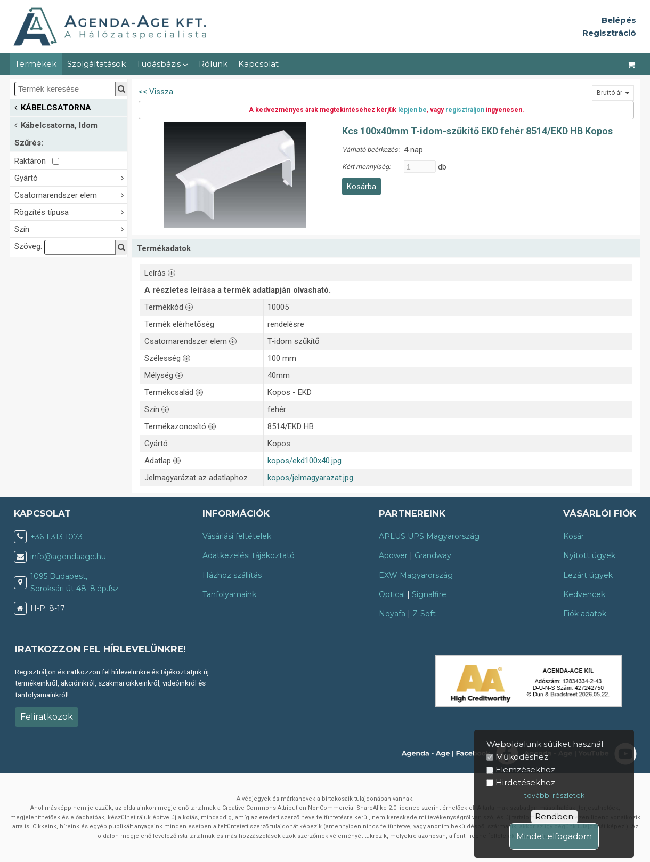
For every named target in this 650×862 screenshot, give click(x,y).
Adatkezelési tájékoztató (248, 555)
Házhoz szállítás (232, 575)
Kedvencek (584, 594)
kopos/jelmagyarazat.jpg (310, 477)
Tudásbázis (162, 64)
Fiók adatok (584, 613)
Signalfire (429, 594)
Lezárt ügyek (588, 575)
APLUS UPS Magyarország (429, 536)
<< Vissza (156, 91)
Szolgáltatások (96, 64)
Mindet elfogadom (554, 836)
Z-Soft (424, 613)
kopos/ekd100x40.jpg (304, 460)
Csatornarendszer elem (70, 194)
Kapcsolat (258, 64)
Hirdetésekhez (525, 782)
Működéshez (521, 757)
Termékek (35, 64)
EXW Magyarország (416, 575)
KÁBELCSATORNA (52, 106)
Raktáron (36, 161)
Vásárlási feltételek (236, 536)
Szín (70, 228)
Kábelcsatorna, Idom (56, 124)
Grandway (433, 555)
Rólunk (213, 64)
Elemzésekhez (525, 769)
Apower (393, 555)
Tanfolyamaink (229, 594)
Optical (392, 594)
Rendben (554, 816)
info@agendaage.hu (68, 556)
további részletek (554, 796)
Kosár (573, 536)
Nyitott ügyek (589, 555)
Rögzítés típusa (70, 211)
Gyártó (70, 177)
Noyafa (392, 613)
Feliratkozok (46, 717)
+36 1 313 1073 (56, 537)
